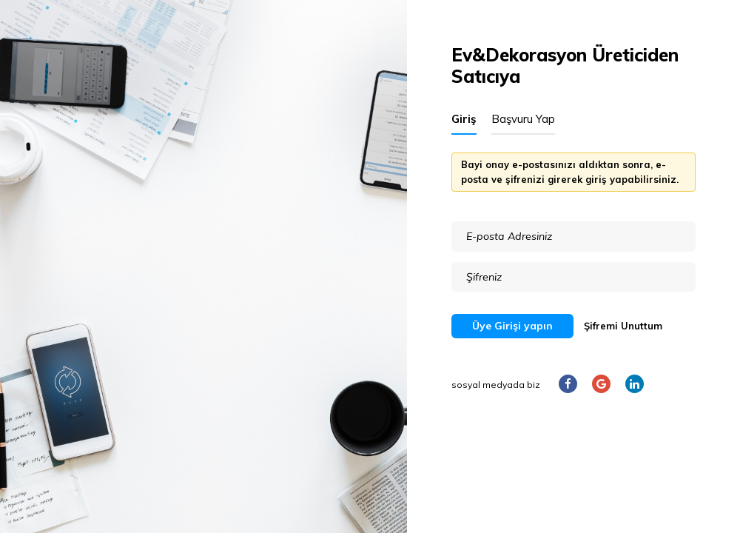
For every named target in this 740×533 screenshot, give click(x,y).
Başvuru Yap (523, 119)
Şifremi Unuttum (623, 326)
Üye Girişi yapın (512, 325)
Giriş (464, 119)
